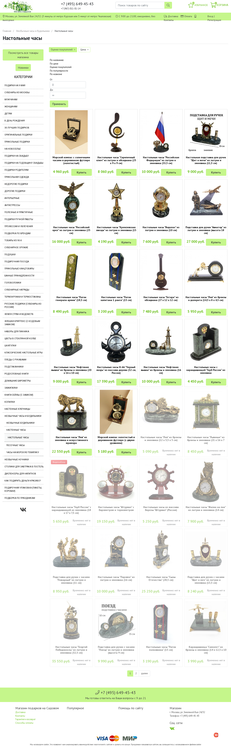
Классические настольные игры (24, 352)
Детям (8, 113)
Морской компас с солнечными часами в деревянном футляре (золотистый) (71, 160)
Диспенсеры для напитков (20, 473)
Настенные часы (16, 430)
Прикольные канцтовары (19, 268)
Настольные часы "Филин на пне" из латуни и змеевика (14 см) (206, 508)
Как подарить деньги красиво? (23, 480)
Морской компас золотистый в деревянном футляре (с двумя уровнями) (116, 440)
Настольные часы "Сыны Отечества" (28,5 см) (161, 578)
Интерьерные (12, 198)
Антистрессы (12, 205)
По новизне (56, 74)
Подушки (10, 254)
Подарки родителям (17, 170)
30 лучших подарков (17, 127)
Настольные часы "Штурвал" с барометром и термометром (116, 508)
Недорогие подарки (16, 184)
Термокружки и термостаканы (23, 297)
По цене (54, 63)
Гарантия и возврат (25, 719)
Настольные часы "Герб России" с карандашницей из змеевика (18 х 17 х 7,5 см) (71, 509)
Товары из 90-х (13, 240)
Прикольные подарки (17, 142)
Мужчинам (11, 99)
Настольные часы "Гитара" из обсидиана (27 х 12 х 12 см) (160, 299)
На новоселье (13, 149)
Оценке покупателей (60, 67)
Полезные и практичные (19, 212)
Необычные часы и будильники (33, 31)
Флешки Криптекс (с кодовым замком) (22, 323)
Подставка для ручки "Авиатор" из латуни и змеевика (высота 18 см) (206, 230)
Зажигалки (11, 388)
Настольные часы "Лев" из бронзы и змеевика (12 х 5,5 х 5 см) (161, 439)
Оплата (188, 16)
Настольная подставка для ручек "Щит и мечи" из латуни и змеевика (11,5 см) (206, 160)
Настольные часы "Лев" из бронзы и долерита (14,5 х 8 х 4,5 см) (206, 299)
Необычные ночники (17, 459)
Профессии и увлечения (19, 226)
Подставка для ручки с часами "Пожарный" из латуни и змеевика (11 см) (71, 579)
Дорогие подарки (15, 191)
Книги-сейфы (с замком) (19, 395)
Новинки (23, 67)
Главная (7, 31)
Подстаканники (14, 366)
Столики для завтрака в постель (24, 466)
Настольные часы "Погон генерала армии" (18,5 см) (71, 299)
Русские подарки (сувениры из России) (23, 305)
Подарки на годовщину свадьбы (24, 163)
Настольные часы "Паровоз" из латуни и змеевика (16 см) (116, 578)
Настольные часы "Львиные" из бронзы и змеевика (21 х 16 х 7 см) (206, 440)
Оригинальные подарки (18, 135)
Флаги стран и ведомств (19, 314)
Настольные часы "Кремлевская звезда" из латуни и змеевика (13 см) (116, 230)
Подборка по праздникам (20, 498)
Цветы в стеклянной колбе (20, 338)
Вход (210, 16)
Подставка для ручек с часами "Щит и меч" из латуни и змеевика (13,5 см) (206, 579)
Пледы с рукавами (15, 359)
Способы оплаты (24, 722)
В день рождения (15, 120)
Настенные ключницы (17, 409)
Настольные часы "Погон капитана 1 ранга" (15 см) (116, 299)
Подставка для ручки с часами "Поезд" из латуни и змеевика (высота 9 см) (116, 649)
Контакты (169, 20)
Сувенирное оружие (16, 247)
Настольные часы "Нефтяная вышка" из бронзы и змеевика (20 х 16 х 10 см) (71, 369)
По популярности (59, 70)
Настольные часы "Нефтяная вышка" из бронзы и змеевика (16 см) (161, 369)
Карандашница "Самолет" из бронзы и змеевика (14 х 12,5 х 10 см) (206, 649)
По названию (57, 60)
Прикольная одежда (17, 177)
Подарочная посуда (17, 261)
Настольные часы (18, 437)
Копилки (10, 402)
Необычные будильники (20, 423)
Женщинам (11, 106)
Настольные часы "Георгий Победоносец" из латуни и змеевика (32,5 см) (71, 649)
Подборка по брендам (17, 233)
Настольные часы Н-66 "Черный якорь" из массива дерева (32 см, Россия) (116, 369)
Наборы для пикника (17, 331)
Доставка (173, 16)
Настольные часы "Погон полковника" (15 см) (161, 648)
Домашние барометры (18, 381)
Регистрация (214, 20)
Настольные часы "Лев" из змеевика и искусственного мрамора (71, 440)
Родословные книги (17, 374)
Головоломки (13, 282)
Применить (59, 104)
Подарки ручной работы (19, 219)
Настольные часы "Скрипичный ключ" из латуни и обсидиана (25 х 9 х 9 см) (116, 160)
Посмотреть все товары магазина (23, 55)
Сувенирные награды (17, 290)
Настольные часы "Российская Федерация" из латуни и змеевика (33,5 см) (161, 160)
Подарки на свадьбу (17, 156)
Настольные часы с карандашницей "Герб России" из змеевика (205, 369)
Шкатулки (10, 345)
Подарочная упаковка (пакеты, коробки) (23, 489)
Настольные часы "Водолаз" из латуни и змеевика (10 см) (161, 229)
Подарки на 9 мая (15, 85)
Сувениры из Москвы (17, 92)
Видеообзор (59, 462)
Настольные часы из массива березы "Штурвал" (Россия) (161, 508)
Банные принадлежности (19, 275)
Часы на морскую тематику (22, 452)
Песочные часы (15, 445)
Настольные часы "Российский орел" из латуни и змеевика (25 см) (71, 230)
